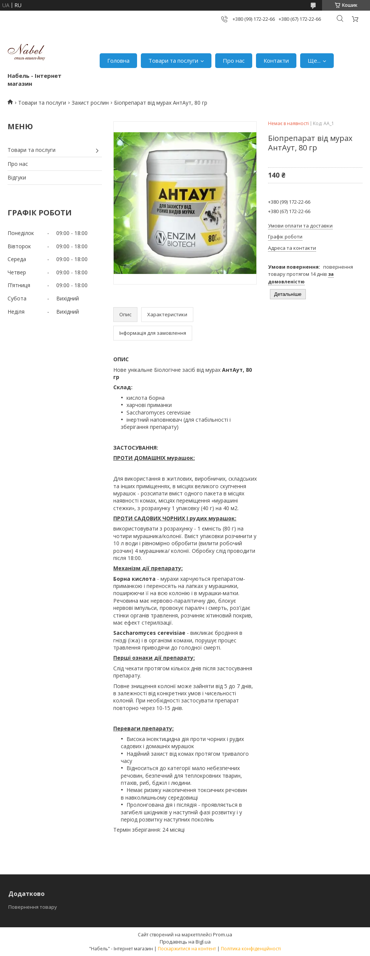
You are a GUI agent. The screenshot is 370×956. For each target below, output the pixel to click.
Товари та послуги (173, 60)
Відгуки (17, 177)
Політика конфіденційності (251, 948)
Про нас (234, 60)
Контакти (276, 60)
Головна (118, 60)
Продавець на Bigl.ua (185, 941)
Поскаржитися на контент (187, 948)
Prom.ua (222, 934)
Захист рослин (90, 102)
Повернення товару (32, 906)
